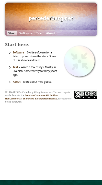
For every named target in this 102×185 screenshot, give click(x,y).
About (50, 33)
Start (12, 33)
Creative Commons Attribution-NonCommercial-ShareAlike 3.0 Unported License (31, 97)
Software (26, 33)
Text (39, 33)
